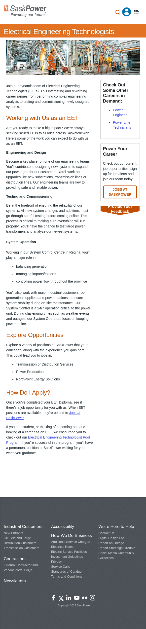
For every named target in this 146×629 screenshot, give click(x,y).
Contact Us (106, 533)
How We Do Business (71, 535)
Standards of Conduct (66, 571)
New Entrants (13, 533)
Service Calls (60, 566)
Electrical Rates (62, 547)
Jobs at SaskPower (120, 191)
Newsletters (15, 581)
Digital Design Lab (111, 538)
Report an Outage (111, 543)
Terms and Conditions (66, 576)
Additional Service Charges (70, 542)
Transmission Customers (21, 548)
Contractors (15, 558)
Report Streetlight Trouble (116, 548)
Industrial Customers (23, 526)
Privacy (56, 561)
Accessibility (62, 526)
